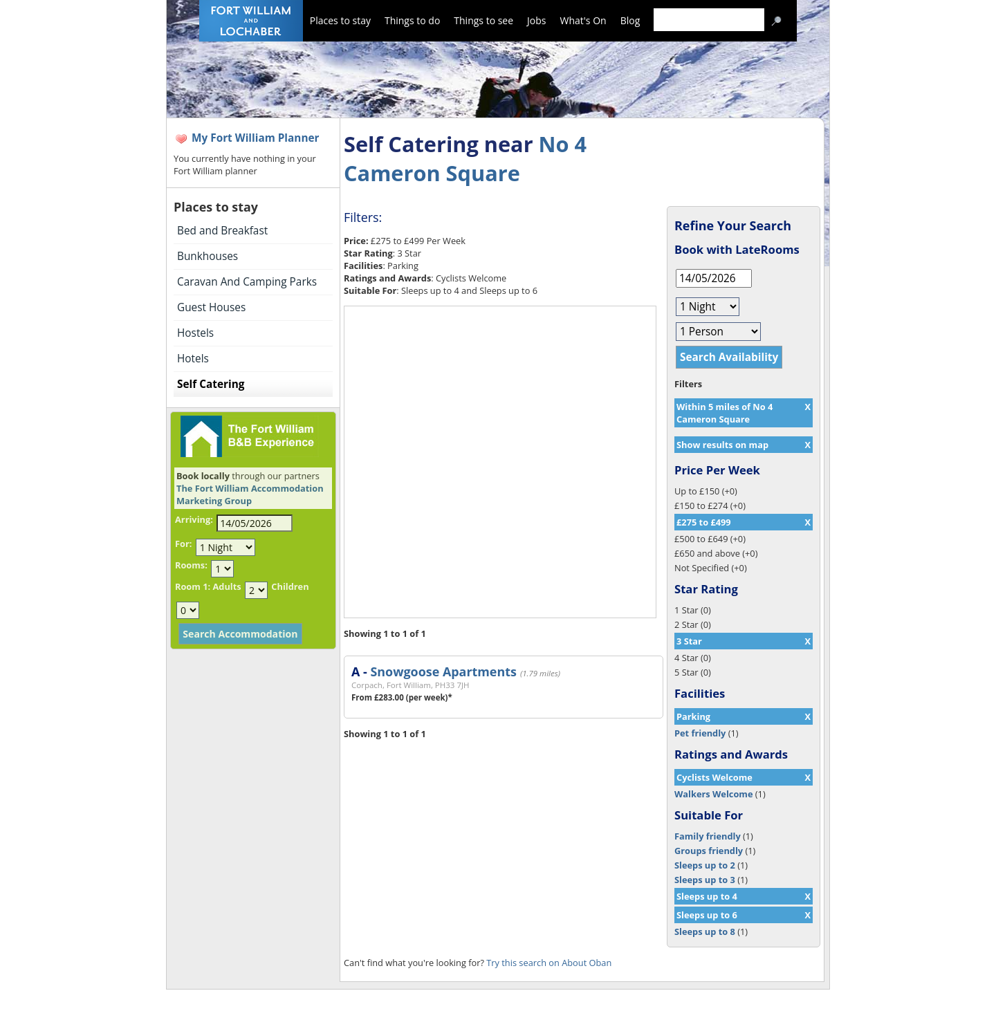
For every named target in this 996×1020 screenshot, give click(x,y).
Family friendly (707, 836)
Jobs (536, 20)
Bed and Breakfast (222, 230)
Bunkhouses (207, 256)
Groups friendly (708, 850)
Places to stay (340, 20)
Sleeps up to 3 (704, 879)
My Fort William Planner (256, 138)
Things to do (412, 20)
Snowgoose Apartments (443, 671)
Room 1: (192, 586)
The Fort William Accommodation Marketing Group (250, 494)
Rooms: (191, 565)
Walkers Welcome (713, 794)
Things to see (483, 20)
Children (289, 586)
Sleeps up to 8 (704, 931)
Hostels (195, 333)
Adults (226, 586)
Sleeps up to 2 (704, 865)
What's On (583, 20)
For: (183, 543)
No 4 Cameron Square (465, 158)
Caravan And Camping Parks (247, 282)
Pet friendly (700, 733)
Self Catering (210, 384)
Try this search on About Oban (548, 962)
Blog (630, 20)
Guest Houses (211, 307)
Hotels (193, 358)
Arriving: (194, 519)
